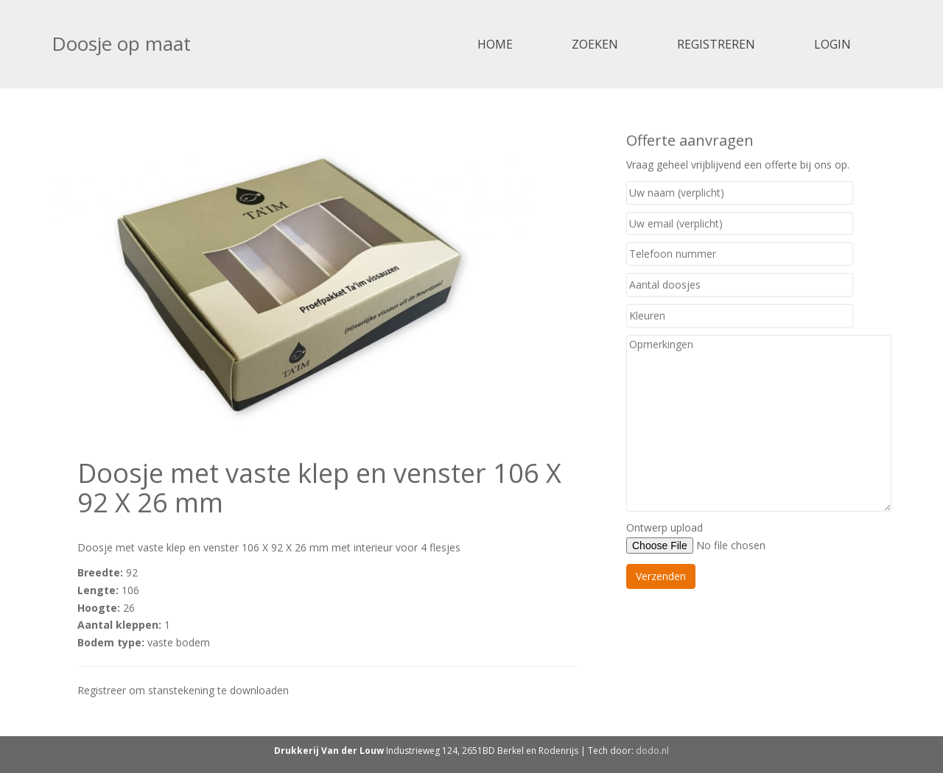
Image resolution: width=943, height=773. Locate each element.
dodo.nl (652, 750)
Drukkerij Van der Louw (329, 750)
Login (832, 44)
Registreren (716, 44)
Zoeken (595, 44)
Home (495, 44)
